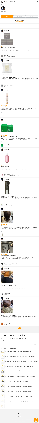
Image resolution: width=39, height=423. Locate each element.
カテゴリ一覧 (17, 416)
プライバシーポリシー (21, 419)
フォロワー (19, 16)
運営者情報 (11, 419)
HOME (19, 414)
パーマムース (10, 338)
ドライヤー (31, 338)
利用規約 (15, 419)
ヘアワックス (3, 338)
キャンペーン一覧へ (19, 21)
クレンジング (15, 338)
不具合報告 (28, 419)
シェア (32, 16)
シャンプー (27, 338)
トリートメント (3, 340)
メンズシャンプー (21, 338)
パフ (7, 338)
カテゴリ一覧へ (35, 344)
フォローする (7, 16)
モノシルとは (22, 416)
